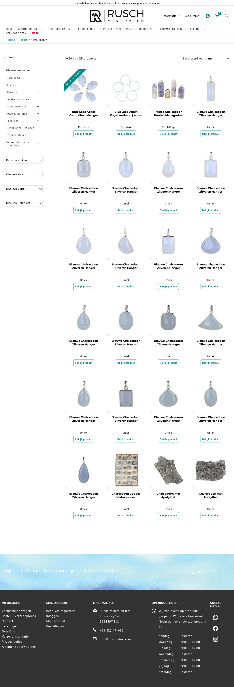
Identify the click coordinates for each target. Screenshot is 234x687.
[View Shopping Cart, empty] (217, 16)
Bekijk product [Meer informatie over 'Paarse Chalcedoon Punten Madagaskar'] (168, 134)
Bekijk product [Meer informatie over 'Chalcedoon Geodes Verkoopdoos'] (126, 518)
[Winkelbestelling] (205, 58)
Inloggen (52, 616)
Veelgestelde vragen (16, 611)
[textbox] (21, 160)
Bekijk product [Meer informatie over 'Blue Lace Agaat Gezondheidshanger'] (83, 134)
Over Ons (8, 631)
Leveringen (10, 626)
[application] (178, 16)
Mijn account (55, 621)
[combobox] (23, 160)
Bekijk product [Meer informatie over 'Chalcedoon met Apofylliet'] (168, 518)
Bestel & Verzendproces (19, 616)
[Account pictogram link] (207, 16)
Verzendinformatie (15, 636)
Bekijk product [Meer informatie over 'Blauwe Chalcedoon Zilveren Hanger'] (210, 134)
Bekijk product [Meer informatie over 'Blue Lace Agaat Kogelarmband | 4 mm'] (126, 134)
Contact (7, 621)
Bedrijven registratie (61, 611)
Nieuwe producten (18, 70)
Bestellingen (55, 626)
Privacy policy (12, 641)
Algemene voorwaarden (19, 647)
